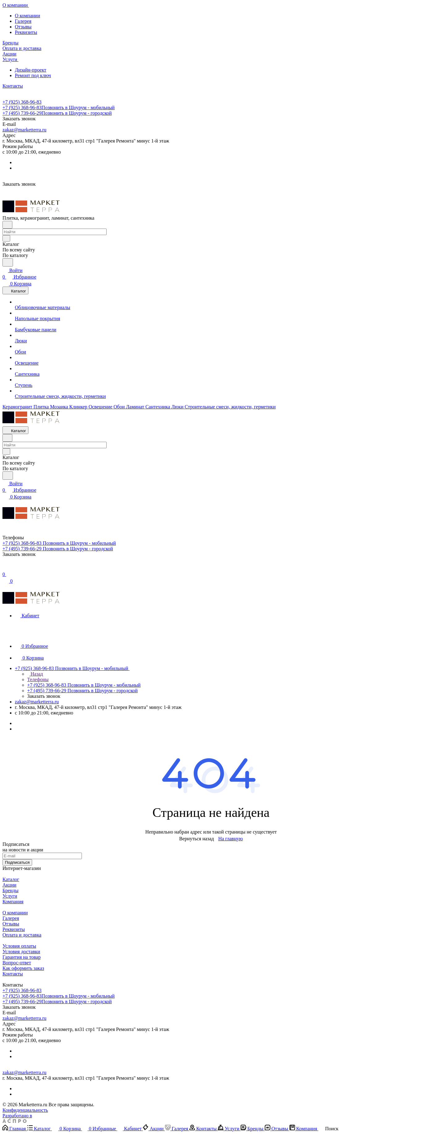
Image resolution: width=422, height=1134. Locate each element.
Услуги (9, 896)
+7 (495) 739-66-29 (57, 113)
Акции (9, 885)
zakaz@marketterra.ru (24, 129)
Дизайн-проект (30, 69)
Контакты (12, 973)
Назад (35, 674)
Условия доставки (21, 951)
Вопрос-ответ (16, 962)
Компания (12, 901)
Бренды (10, 890)
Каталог (10, 879)
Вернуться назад (196, 838)
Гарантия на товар (21, 957)
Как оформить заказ (23, 968)
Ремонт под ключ (33, 75)
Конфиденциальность (25, 1110)
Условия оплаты (19, 946)
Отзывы (23, 26)
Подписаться (17, 862)
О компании (27, 15)
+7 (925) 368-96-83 (21, 102)
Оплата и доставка (21, 934)
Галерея (23, 21)
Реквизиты (26, 32)
